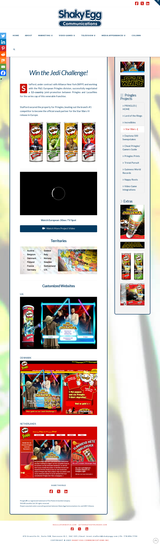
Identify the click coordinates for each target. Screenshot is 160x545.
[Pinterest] (3, 48)
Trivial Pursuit (131, 162)
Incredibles (129, 122)
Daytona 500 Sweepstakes (130, 137)
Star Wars (130, 129)
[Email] (3, 67)
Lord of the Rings (132, 115)
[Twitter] (3, 36)
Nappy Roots (130, 179)
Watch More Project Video (58, 228)
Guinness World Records (132, 171)
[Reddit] (3, 54)
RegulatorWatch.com (65, 525)
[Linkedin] (3, 42)
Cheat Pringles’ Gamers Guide (131, 148)
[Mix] (3, 60)
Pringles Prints (131, 156)
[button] (157, 3)
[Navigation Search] (14, 50)
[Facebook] (3, 73)
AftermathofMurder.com (93, 525)
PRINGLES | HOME (130, 107)
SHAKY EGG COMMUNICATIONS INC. (91, 540)
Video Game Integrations (130, 188)
